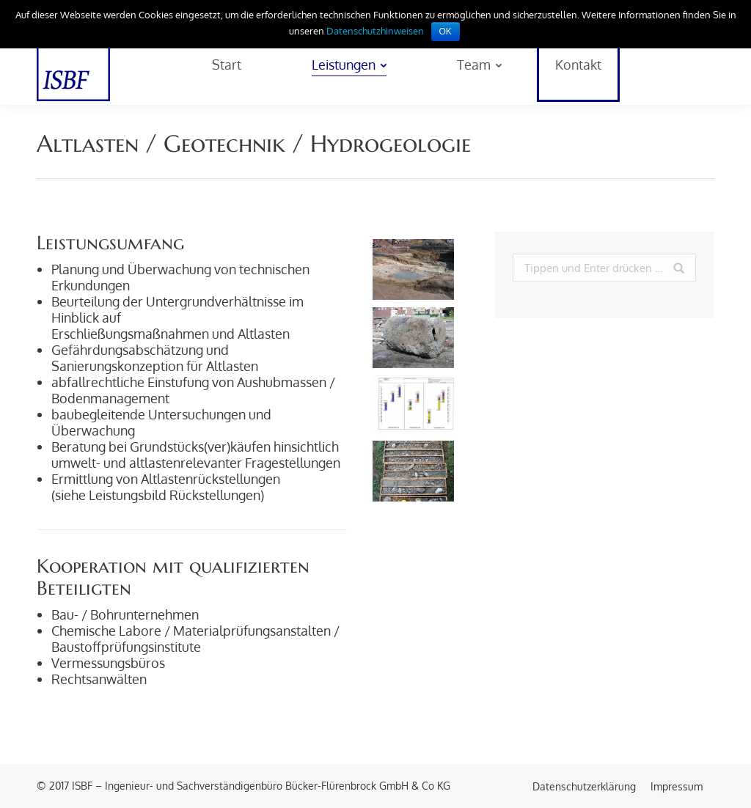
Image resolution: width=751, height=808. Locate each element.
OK (445, 31)
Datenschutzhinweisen (375, 31)
